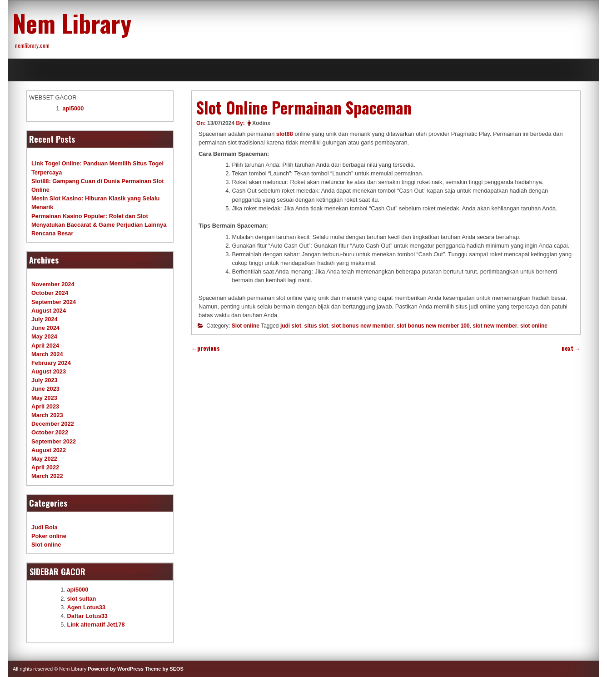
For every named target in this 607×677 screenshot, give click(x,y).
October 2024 (49, 292)
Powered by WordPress (116, 669)
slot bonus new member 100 (433, 326)
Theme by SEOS (164, 669)
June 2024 (45, 327)
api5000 (73, 108)
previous (205, 348)
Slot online (245, 326)
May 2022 (44, 458)
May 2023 (44, 397)
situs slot (316, 326)
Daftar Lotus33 (87, 615)
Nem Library (72, 22)
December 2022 (52, 423)
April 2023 (45, 406)
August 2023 (48, 371)
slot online (533, 326)
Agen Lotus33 (86, 607)
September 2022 (53, 441)
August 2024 (48, 310)
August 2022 (48, 450)
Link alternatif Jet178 (95, 624)
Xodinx (261, 123)
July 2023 (44, 380)
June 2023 (45, 388)
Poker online (48, 536)
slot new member (495, 326)
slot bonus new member (362, 326)
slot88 (284, 133)
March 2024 (47, 354)
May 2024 (44, 336)
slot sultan (81, 598)
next (571, 348)
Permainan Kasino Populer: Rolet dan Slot (89, 216)
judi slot (290, 326)
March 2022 (47, 476)
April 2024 (45, 345)
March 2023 (47, 415)
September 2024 (53, 302)
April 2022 (45, 467)
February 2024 (51, 362)
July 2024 (44, 319)
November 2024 (53, 284)
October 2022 (49, 432)
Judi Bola (44, 527)
